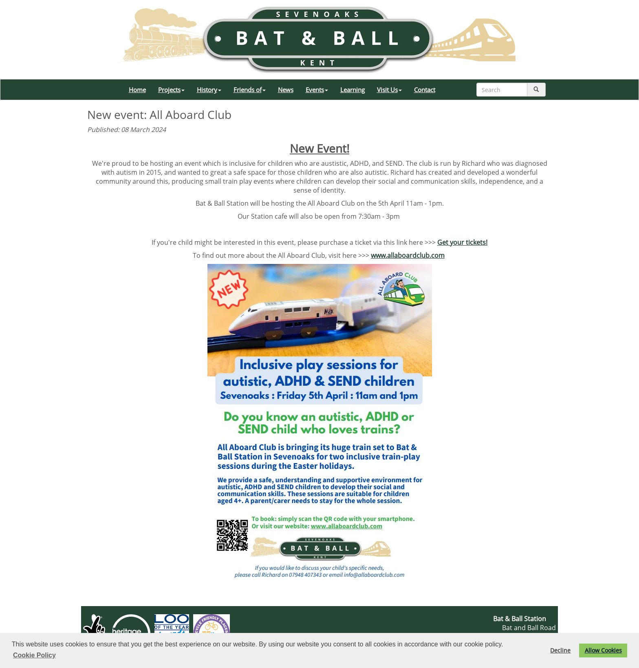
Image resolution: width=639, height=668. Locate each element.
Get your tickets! (462, 242)
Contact (424, 90)
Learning (352, 90)
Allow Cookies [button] (603, 650)
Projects (171, 90)
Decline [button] (560, 650)
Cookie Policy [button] (34, 655)
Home (137, 90)
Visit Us (389, 90)
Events (317, 90)
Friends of (250, 90)
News (285, 90)
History (209, 90)
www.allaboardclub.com (408, 255)
